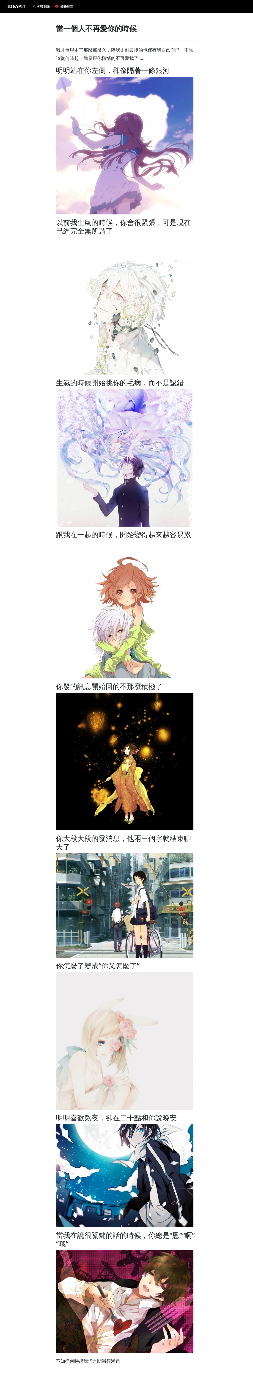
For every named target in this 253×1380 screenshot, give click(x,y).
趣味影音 (64, 6)
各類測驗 (41, 6)
